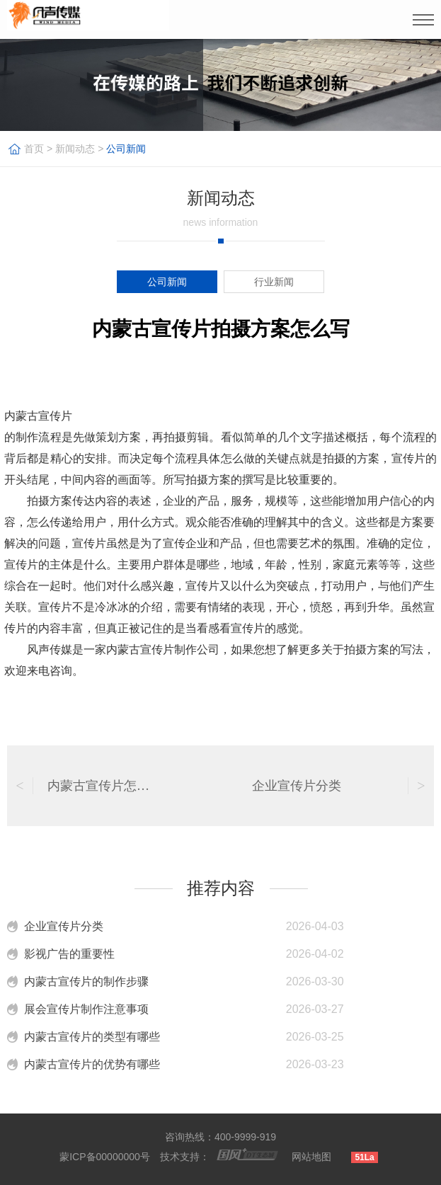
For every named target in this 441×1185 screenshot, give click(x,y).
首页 (34, 148)
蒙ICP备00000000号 (104, 1156)
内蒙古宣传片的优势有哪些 (92, 1064)
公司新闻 (126, 148)
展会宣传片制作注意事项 (86, 1009)
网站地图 (311, 1156)
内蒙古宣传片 (38, 416)
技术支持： (185, 1156)
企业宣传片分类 (63, 926)
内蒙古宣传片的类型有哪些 (92, 1037)
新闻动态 (75, 148)
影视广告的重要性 (69, 954)
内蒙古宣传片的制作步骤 (86, 981)
